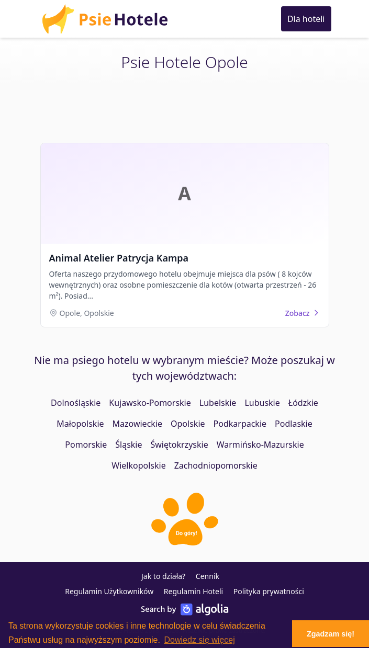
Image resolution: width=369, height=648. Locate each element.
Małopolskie (80, 423)
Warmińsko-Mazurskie (260, 444)
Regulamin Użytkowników (109, 591)
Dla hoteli (306, 19)
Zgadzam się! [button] (330, 634)
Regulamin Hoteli (193, 591)
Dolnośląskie (75, 402)
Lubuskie (261, 402)
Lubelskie (218, 402)
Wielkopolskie (138, 465)
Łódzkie (303, 402)
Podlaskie (293, 423)
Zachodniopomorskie (216, 465)
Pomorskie (86, 444)
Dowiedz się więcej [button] (199, 639)
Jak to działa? (163, 576)
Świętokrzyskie (179, 444)
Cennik (207, 576)
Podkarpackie (240, 423)
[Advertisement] (184, 108)
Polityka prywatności (268, 591)
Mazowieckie (137, 423)
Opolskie (188, 423)
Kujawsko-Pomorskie (150, 402)
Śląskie (128, 444)
